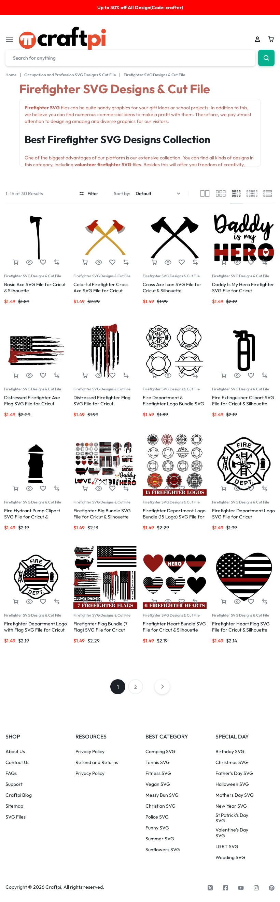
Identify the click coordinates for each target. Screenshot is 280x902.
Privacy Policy (89, 752)
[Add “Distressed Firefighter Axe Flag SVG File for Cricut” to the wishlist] (43, 375)
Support (14, 784)
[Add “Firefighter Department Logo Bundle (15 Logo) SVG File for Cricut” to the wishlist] (181, 488)
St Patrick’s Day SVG (231, 818)
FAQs (11, 773)
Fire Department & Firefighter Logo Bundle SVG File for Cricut (173, 403)
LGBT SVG (226, 847)
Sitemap (14, 806)
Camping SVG (160, 752)
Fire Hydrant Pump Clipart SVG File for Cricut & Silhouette (32, 517)
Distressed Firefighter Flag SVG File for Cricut (101, 400)
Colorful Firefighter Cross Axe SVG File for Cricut (100, 287)
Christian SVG (160, 806)
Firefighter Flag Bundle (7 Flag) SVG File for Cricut (100, 627)
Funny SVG (157, 828)
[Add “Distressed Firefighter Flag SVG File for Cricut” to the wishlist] (112, 375)
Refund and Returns (96, 762)
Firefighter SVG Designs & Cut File (32, 276)
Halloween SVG (232, 784)
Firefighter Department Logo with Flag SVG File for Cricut (35, 627)
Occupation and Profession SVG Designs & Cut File (70, 74)
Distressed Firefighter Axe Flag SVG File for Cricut (32, 400)
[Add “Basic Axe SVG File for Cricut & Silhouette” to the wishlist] (43, 262)
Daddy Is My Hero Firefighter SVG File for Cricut (243, 287)
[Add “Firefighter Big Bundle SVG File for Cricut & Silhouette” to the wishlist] (112, 488)
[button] (15, 262)
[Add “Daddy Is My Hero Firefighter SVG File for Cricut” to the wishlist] (251, 262)
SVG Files (15, 817)
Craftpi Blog (18, 795)
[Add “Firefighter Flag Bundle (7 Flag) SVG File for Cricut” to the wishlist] (112, 601)
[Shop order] (158, 193)
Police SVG (157, 817)
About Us (15, 752)
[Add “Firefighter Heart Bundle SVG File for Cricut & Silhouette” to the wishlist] (181, 601)
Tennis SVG (157, 762)
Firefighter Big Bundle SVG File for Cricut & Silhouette (102, 514)
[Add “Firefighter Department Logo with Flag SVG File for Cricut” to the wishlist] (43, 601)
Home (10, 74)
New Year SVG (231, 806)
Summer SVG (159, 839)
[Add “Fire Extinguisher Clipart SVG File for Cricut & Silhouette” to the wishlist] (251, 375)
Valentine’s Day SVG (231, 833)
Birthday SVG (229, 752)
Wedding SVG (230, 857)
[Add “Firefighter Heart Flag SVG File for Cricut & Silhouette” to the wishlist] (251, 601)
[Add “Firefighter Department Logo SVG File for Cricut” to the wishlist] (251, 488)
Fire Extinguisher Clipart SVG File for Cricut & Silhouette (243, 400)
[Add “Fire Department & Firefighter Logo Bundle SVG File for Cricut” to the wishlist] (181, 375)
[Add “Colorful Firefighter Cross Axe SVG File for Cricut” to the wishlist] (112, 262)
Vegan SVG (157, 784)
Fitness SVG (158, 773)
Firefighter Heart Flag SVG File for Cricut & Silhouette (241, 627)
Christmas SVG (231, 762)
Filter (88, 193)
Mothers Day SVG (234, 795)
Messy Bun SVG (162, 795)
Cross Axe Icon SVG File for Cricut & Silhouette (172, 287)
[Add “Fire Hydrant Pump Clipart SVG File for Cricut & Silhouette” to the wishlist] (43, 488)
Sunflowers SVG (162, 850)
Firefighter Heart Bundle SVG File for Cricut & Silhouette (174, 627)
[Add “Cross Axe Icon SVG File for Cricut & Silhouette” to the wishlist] (181, 262)
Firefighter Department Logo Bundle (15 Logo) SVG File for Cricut (174, 517)
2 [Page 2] (135, 687)
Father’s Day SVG (234, 773)
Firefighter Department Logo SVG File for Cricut (243, 514)
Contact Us (17, 762)
